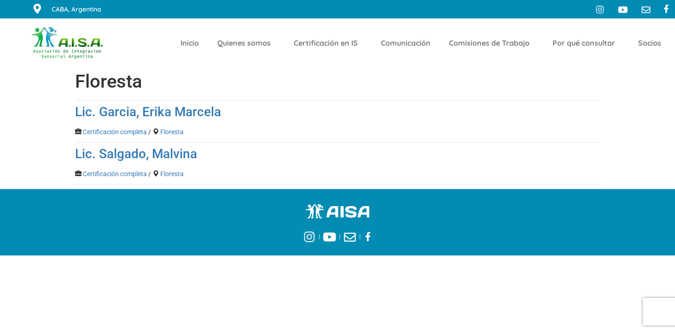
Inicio (189, 42)
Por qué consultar (586, 42)
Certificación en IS (328, 42)
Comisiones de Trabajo (491, 42)
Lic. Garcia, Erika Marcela (148, 111)
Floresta (172, 132)
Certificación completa (115, 132)
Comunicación (406, 42)
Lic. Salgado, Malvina (136, 153)
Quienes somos (246, 42)
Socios (652, 42)
